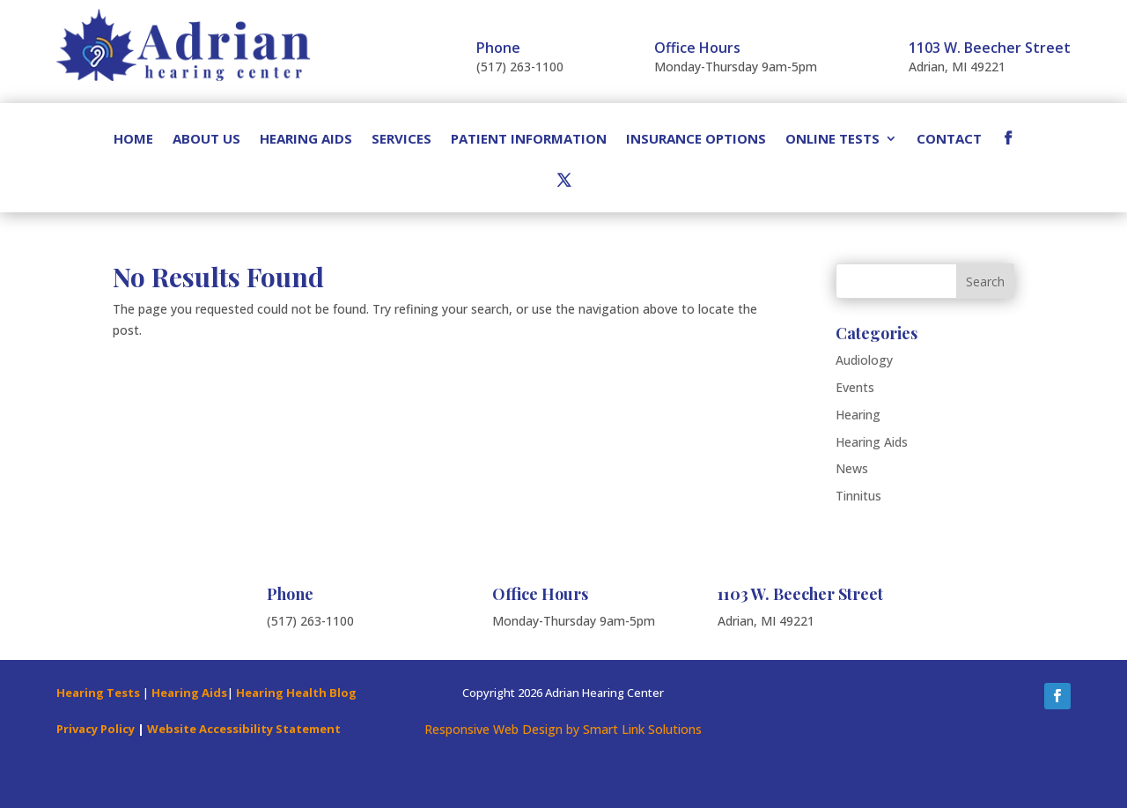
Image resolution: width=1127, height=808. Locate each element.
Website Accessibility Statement (244, 729)
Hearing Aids (306, 139)
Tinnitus (858, 495)
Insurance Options (696, 139)
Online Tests (832, 139)
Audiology (864, 360)
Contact (949, 139)
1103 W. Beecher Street (990, 47)
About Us (206, 139)
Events (855, 387)
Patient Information (529, 139)
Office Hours (697, 47)
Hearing (858, 414)
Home (133, 139)
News (852, 468)
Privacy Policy (95, 729)
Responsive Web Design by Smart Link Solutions (563, 729)
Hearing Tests (98, 693)
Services (401, 139)
